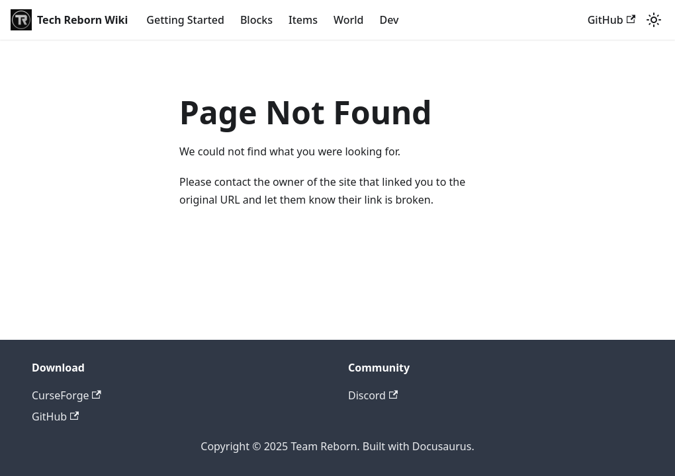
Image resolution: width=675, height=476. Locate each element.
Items (303, 20)
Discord (373, 395)
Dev (388, 20)
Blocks (256, 20)
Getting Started (185, 20)
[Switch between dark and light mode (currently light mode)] (653, 19)
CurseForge (66, 395)
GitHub (611, 20)
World (349, 20)
